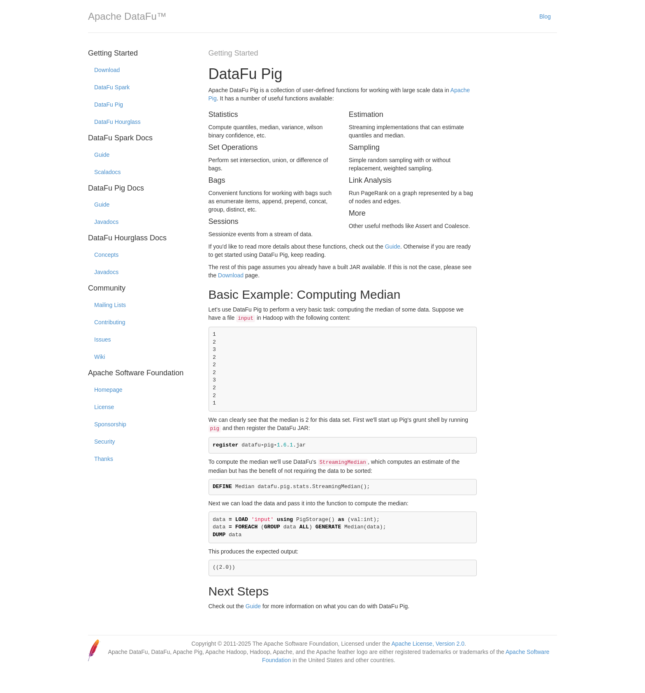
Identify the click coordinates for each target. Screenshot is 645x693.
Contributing (109, 322)
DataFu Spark (112, 87)
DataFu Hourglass (117, 122)
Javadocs (106, 222)
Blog (545, 16)
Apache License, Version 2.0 (428, 643)
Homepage (108, 389)
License (104, 407)
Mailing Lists (110, 305)
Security (104, 441)
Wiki (99, 356)
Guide (101, 154)
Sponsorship (110, 424)
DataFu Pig (108, 104)
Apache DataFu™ (127, 16)
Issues (102, 339)
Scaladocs (107, 172)
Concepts (106, 254)
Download (107, 70)
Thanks (103, 459)
